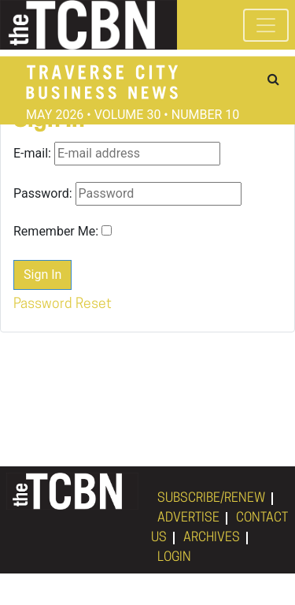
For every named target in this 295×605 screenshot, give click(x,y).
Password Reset (62, 304)
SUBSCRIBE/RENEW (211, 498)
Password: (42, 193)
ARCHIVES (211, 538)
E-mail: (32, 153)
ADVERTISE (188, 518)
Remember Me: (55, 231)
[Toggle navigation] (266, 25)
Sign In (42, 274)
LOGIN (174, 557)
